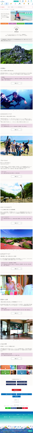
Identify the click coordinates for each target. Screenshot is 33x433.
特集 (2, 9)
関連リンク (24, 414)
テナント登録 (15, 1)
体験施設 (13, 9)
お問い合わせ (29, 414)
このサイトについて (4, 414)
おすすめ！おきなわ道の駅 (11, 384)
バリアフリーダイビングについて (11, 381)
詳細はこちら (16, 83)
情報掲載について (18, 414)
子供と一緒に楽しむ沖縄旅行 (22, 381)
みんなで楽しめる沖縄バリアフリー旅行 (7, 9)
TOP (0, 9)
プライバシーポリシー (12, 414)
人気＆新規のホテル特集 (22, 384)
